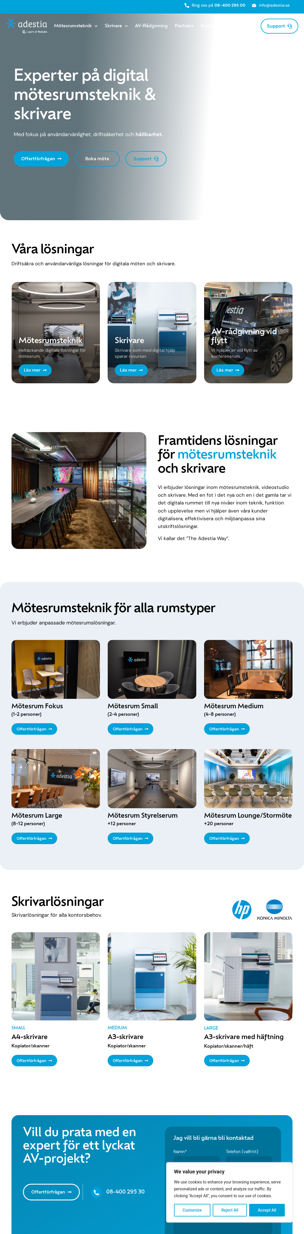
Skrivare (116, 26)
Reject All (229, 1210)
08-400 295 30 (125, 1192)
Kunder (208, 26)
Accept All (267, 1210)
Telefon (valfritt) (242, 1152)
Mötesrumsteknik (76, 26)
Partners (184, 26)
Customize (192, 1210)
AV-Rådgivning (151, 26)
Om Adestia (239, 26)
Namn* (180, 1152)
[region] (229, 1192)
